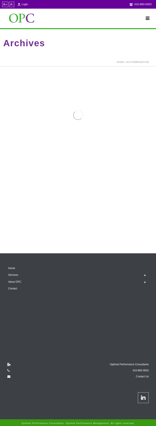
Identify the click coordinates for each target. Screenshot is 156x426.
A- (11, 4)
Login (22, 4)
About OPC (14, 281)
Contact (12, 288)
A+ (5, 4)
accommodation (138, 62)
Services (13, 274)
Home (120, 62)
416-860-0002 (143, 4)
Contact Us (142, 376)
